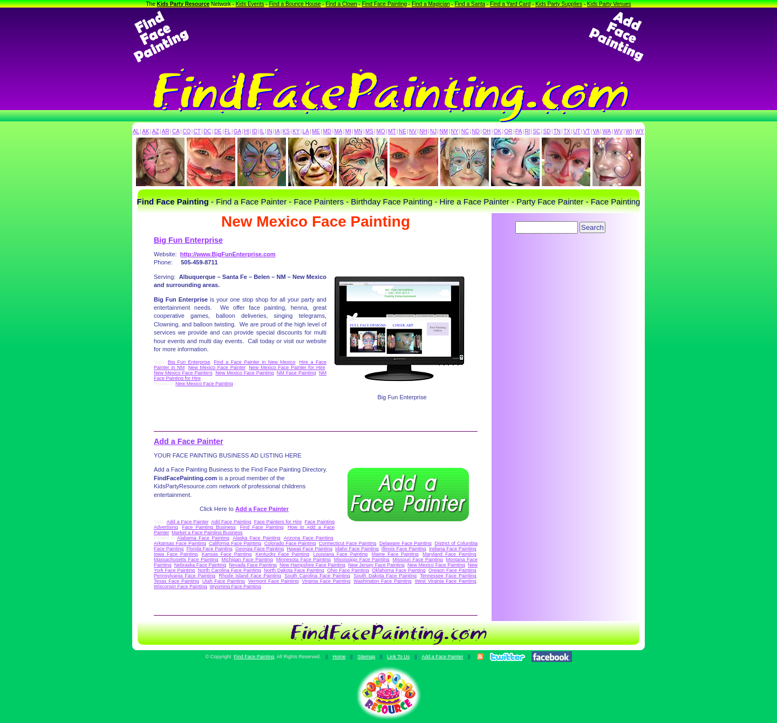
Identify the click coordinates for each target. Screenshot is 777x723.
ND (476, 131)
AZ (155, 131)
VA (596, 131)
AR (165, 131)
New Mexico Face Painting (244, 373)
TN (557, 131)
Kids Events (250, 4)
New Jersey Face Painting (376, 565)
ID (254, 131)
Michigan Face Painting (246, 559)
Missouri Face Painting (418, 559)
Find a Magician (431, 4)
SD (547, 131)
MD (327, 131)
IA (277, 131)
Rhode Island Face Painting (250, 575)
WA (607, 131)
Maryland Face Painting (449, 554)
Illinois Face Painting (403, 548)
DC (207, 131)
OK (497, 131)
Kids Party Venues (609, 4)
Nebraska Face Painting (200, 565)
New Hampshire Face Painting (312, 565)
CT (197, 131)
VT (586, 131)
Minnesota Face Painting (303, 559)
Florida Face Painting (209, 548)
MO (381, 131)
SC (536, 131)
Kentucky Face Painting (282, 554)
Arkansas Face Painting (180, 543)
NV (413, 131)
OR (509, 131)
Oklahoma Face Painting (398, 570)
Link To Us (398, 656)
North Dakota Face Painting (294, 570)
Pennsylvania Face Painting (184, 575)
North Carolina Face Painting (229, 570)
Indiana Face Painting (452, 548)
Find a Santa (469, 4)
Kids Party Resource (183, 4)
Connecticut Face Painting (347, 543)
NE (402, 131)
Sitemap (366, 656)
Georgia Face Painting (259, 548)
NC (465, 131)
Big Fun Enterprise (188, 240)
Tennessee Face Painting (448, 575)
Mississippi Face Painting (362, 559)
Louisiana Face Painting (340, 554)
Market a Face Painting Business (207, 532)
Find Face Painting (384, 4)
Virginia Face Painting (326, 581)
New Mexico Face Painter (217, 367)
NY (454, 131)
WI (628, 131)
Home (338, 656)
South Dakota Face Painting (385, 575)
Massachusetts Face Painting (186, 559)
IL (262, 131)
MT (392, 131)
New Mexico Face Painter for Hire (287, 367)
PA (518, 131)
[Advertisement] (388, 36)
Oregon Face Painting (452, 570)
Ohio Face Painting (348, 570)
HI (246, 131)
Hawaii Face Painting (309, 548)
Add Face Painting (231, 521)
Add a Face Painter (188, 441)
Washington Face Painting (382, 581)
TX (566, 131)
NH (423, 131)
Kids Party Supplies (558, 4)
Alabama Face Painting (203, 538)
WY (639, 131)
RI (527, 131)
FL (227, 131)
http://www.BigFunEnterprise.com (228, 254)
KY (295, 131)
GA (237, 131)
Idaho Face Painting (356, 548)
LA (306, 131)
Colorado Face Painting (290, 543)
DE (218, 131)
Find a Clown (341, 4)
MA (339, 131)
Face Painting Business (209, 527)
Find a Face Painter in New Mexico (254, 362)
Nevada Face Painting (253, 565)
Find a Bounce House (295, 4)
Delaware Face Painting (405, 543)
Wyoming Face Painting (235, 586)
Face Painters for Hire (278, 521)
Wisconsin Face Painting (180, 586)
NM (444, 131)
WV (618, 131)
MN (358, 131)
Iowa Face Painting (175, 554)
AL (136, 131)
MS (369, 131)
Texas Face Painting (176, 581)
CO (186, 131)
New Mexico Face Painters (183, 373)
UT (576, 131)
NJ (433, 131)
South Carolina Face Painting (317, 575)
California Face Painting (235, 543)
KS (286, 131)
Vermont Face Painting (273, 581)
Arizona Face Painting (308, 538)
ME (316, 131)
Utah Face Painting (223, 581)
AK (145, 131)
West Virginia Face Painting (445, 581)
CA (176, 131)
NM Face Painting (296, 373)
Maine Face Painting (395, 554)
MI (348, 131)
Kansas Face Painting (226, 554)
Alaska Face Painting (256, 538)
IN (269, 131)
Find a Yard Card (510, 4)
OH (486, 131)
